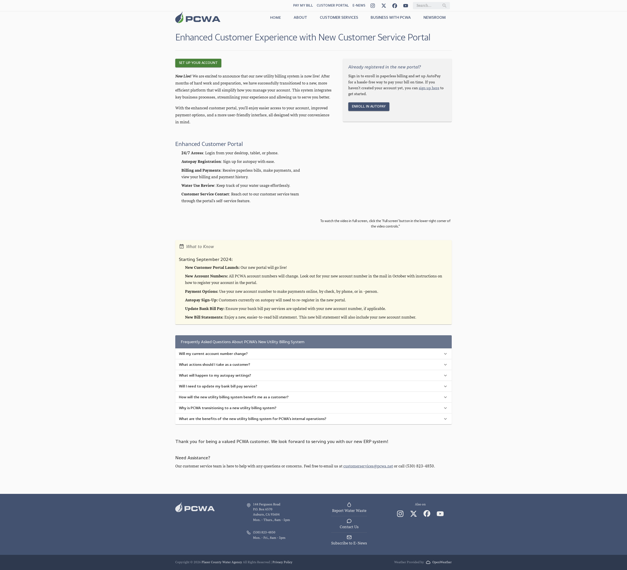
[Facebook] (394, 5)
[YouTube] (405, 5)
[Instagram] (372, 5)
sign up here (429, 88)
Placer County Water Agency (221, 562)
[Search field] (427, 5)
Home (275, 17)
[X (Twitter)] (383, 5)
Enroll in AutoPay (369, 106)
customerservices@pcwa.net (368, 466)
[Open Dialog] (359, 5)
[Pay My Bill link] (303, 5)
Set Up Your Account (198, 63)
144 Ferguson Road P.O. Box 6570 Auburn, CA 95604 (266, 509)
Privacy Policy (282, 562)
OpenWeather (439, 562)
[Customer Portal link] (333, 5)
